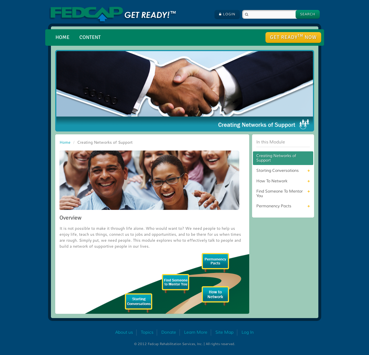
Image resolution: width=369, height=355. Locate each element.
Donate (168, 332)
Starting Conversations (277, 170)
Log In (248, 332)
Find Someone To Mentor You (279, 193)
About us (124, 332)
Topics (147, 332)
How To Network (271, 181)
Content (90, 37)
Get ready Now (293, 36)
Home (62, 37)
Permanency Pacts (273, 206)
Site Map (224, 332)
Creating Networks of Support (276, 158)
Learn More (195, 332)
